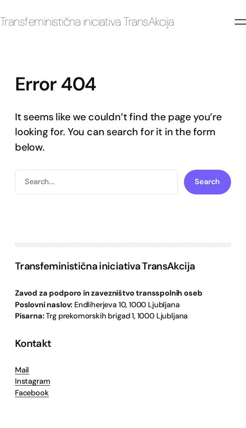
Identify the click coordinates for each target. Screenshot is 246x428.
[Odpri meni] (240, 22)
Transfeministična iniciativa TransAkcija (87, 21)
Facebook (32, 393)
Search (207, 181)
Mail (22, 370)
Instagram (32, 381)
